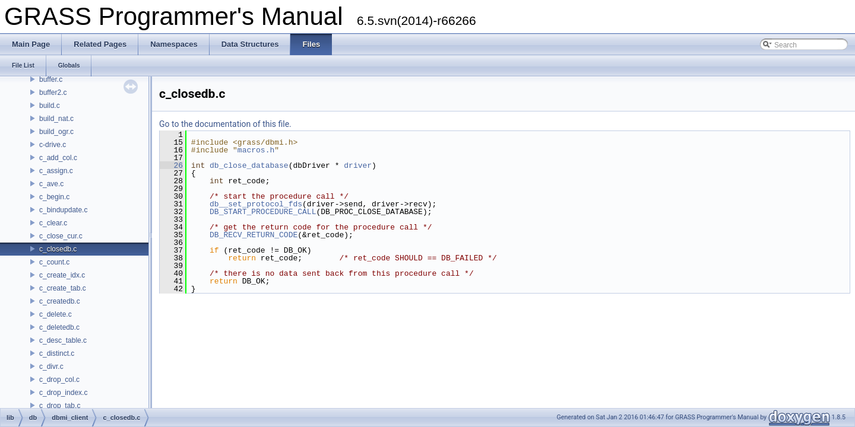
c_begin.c (54, 197)
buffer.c (50, 79)
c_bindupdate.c (63, 210)
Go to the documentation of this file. (225, 124)
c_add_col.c (58, 158)
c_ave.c (51, 184)
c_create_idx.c (62, 275)
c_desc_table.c (63, 340)
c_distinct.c (56, 353)
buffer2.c (52, 92)
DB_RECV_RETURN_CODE (253, 235)
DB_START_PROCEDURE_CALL (263, 211)
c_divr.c (51, 366)
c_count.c (54, 262)
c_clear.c (53, 223)
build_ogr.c (56, 132)
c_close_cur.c (61, 236)
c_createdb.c (59, 301)
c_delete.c (55, 314)
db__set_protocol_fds (256, 204)
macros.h (256, 150)
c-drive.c (52, 145)
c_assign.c (56, 171)
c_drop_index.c (63, 392)
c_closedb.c (58, 249)
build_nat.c (56, 118)
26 (171, 165)
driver (358, 165)
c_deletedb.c (59, 327)
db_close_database (249, 165)
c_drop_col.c (59, 379)
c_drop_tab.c (59, 405)
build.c (49, 105)
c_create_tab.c (62, 288)
